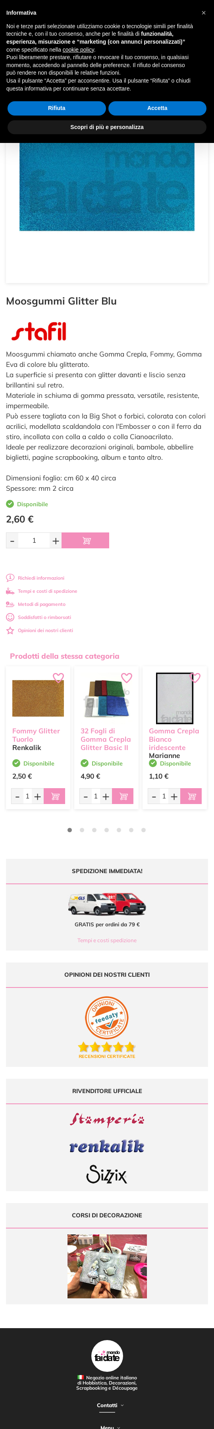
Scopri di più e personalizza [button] (106, 127)
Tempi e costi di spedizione (41, 591)
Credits (126, 1418)
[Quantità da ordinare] (34, 540)
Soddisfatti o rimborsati (38, 617)
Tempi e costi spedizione (107, 940)
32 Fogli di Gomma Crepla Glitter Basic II (106, 739)
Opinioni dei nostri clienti (39, 630)
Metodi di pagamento (36, 604)
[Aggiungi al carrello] (85, 540)
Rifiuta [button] (57, 108)
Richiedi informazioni (35, 578)
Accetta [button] (157, 108)
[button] (203, 12)
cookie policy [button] (78, 49)
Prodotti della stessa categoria (65, 656)
